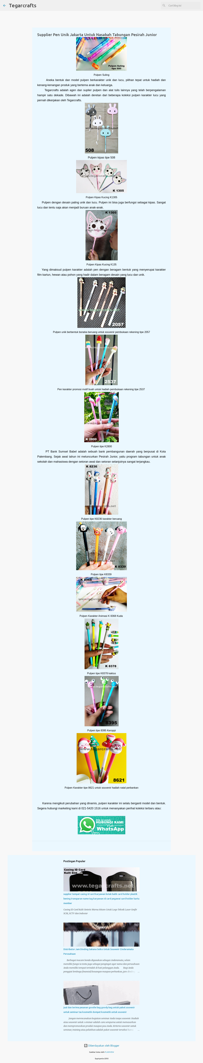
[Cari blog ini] (183, 5)
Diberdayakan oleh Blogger (101, 1045)
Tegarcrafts (22, 5)
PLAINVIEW (109, 1052)
